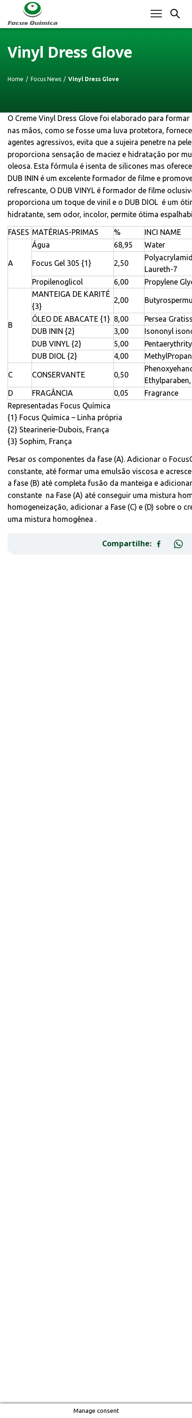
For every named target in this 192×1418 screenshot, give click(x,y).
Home (16, 79)
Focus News (46, 79)
